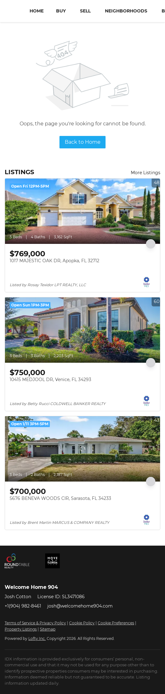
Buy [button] (61, 11)
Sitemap (47, 629)
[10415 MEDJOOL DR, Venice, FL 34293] (82, 330)
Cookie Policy (82, 623)
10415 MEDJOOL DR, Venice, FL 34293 (50, 379)
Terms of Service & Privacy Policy (35, 623)
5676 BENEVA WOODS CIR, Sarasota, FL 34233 (60, 498)
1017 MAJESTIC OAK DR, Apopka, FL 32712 (54, 260)
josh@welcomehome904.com (80, 606)
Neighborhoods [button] (126, 11)
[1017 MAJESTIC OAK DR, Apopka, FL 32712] (82, 211)
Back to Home (83, 142)
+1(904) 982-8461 (23, 606)
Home (37, 11)
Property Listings (21, 629)
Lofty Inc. (37, 638)
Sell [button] (85, 11)
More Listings (145, 172)
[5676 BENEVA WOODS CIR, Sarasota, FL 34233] (82, 449)
